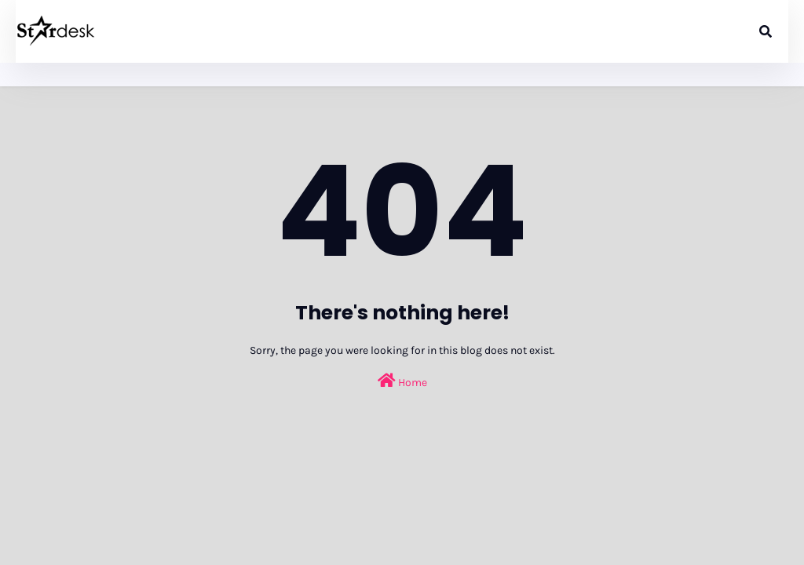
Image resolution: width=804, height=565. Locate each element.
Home (402, 381)
